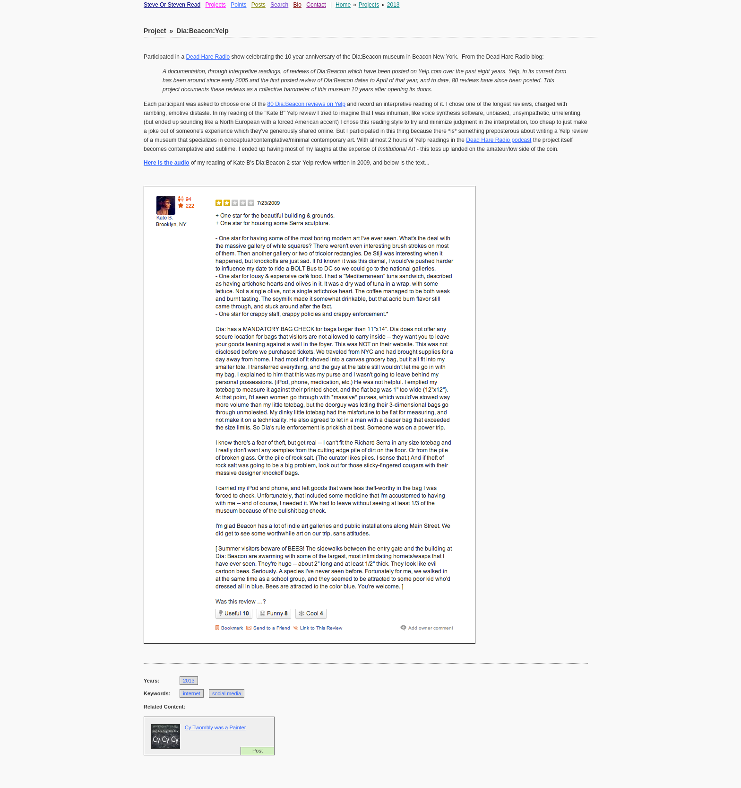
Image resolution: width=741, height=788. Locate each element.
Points (238, 4)
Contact (316, 4)
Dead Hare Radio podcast (498, 140)
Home (343, 4)
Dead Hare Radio (208, 56)
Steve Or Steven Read (172, 4)
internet (191, 693)
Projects (215, 4)
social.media (226, 693)
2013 (393, 4)
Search (279, 4)
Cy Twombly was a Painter (215, 727)
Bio (297, 4)
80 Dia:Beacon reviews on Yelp (306, 104)
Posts (258, 4)
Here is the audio (167, 162)
